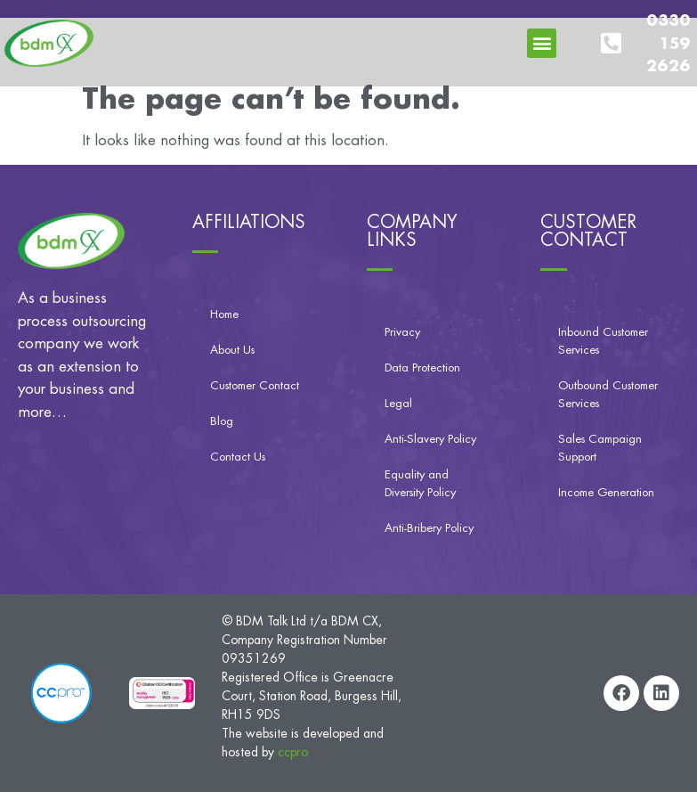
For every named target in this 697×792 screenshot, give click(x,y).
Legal (398, 403)
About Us (232, 349)
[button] (541, 43)
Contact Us (237, 456)
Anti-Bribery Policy (429, 527)
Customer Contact (254, 385)
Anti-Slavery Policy (430, 438)
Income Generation (606, 492)
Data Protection (422, 367)
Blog (221, 421)
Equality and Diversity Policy (420, 483)
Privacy (402, 331)
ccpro (293, 752)
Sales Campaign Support (600, 447)
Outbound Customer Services (608, 394)
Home (224, 314)
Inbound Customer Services (603, 340)
